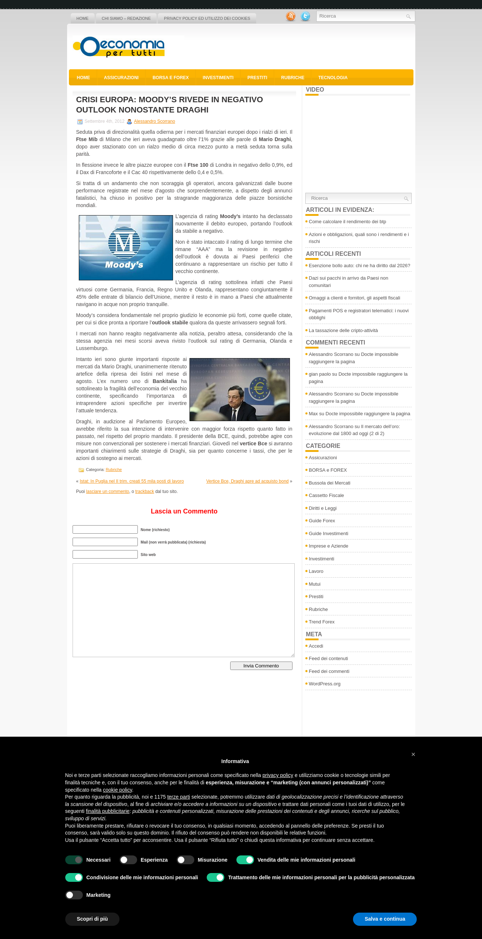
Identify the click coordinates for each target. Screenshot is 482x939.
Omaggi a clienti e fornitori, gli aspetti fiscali (354, 298)
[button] (413, 754)
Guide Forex (322, 520)
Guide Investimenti (329, 533)
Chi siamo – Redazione (126, 18)
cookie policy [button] (117, 790)
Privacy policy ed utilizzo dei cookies (207, 18)
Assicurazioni (121, 77)
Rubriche (292, 77)
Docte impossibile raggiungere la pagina (367, 413)
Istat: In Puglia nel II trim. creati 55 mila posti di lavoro (132, 481)
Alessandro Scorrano (154, 121)
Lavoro (316, 571)
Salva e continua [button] (385, 919)
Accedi (316, 646)
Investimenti (218, 77)
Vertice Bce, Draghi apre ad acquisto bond (247, 481)
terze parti (178, 797)
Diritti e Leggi (323, 508)
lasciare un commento (107, 491)
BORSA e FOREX (170, 77)
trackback (144, 491)
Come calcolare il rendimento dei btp (347, 221)
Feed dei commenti (329, 671)
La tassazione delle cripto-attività (343, 330)
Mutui (315, 584)
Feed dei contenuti (328, 658)
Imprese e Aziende (329, 546)
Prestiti (257, 77)
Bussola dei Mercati (329, 483)
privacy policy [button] (277, 775)
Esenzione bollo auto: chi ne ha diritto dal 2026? (360, 265)
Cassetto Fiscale (326, 495)
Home (83, 18)
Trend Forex (322, 622)
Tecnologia (332, 77)
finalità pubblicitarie (107, 811)
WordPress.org (325, 683)
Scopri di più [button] (92, 919)
